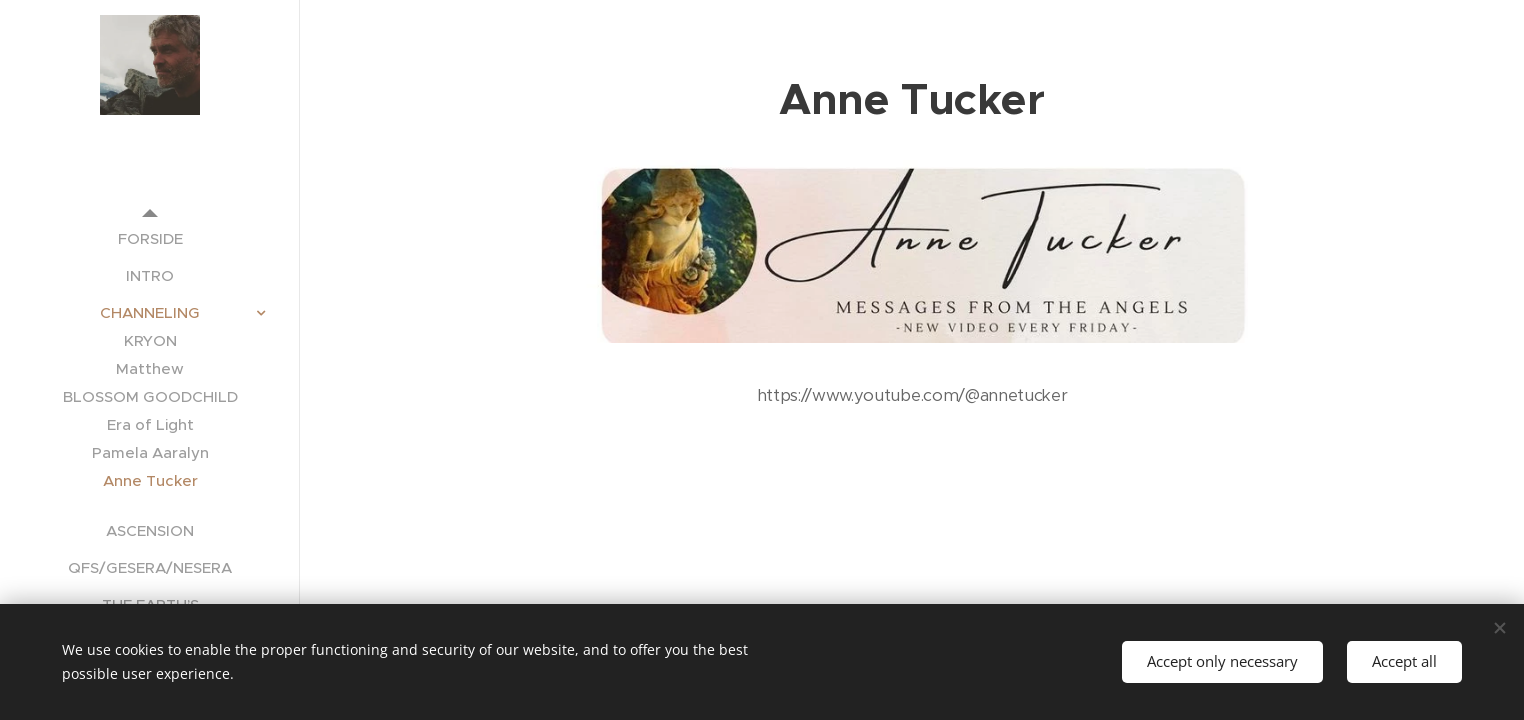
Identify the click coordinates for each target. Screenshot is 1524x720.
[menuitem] (150, 238)
